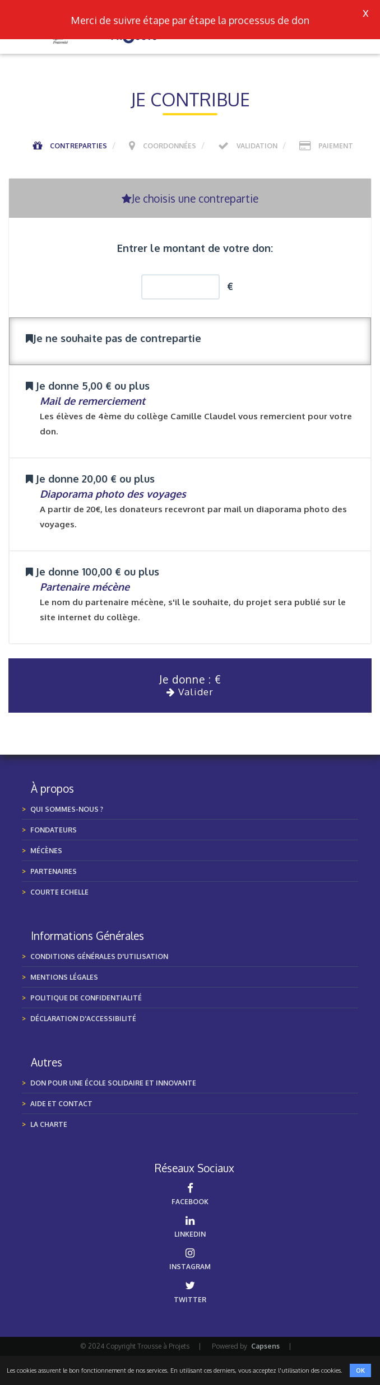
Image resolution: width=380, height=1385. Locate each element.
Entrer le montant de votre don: (195, 248)
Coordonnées (169, 146)
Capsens (265, 1346)
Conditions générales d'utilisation (99, 956)
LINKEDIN (190, 1226)
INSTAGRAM (190, 1259)
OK (360, 1370)
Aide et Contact (61, 1103)
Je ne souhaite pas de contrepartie (113, 338)
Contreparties (78, 146)
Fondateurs (53, 830)
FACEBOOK (190, 1194)
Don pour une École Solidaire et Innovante (113, 1083)
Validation (257, 146)
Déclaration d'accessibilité (83, 1018)
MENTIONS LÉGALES (64, 977)
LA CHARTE (48, 1124)
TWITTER (190, 1291)
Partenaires (53, 871)
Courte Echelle (59, 892)
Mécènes (46, 850)
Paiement (335, 146)
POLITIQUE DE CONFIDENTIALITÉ (86, 998)
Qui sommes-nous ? (66, 809)
